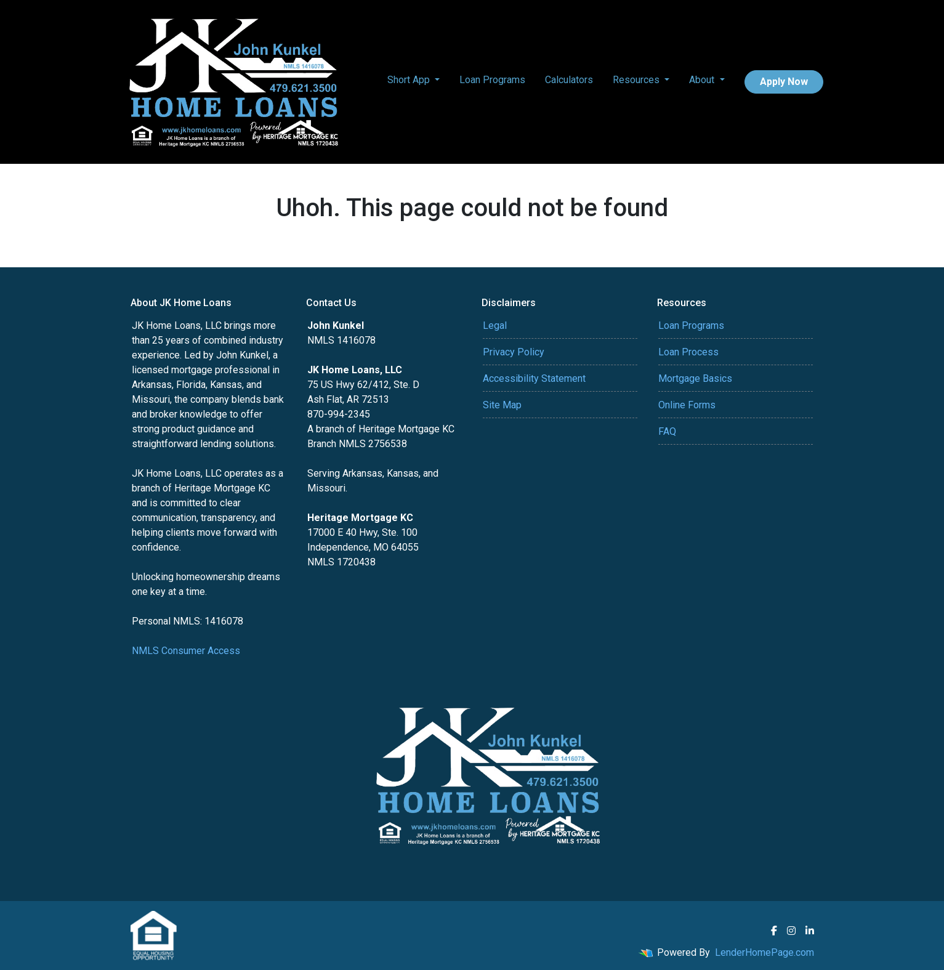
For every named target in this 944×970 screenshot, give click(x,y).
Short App (409, 80)
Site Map (502, 405)
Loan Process (688, 352)
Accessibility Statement (534, 378)
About (703, 80)
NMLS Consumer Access (186, 651)
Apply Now (784, 81)
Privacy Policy (513, 352)
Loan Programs (492, 80)
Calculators (569, 80)
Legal (495, 325)
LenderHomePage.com (764, 952)
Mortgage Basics (695, 378)
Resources (637, 80)
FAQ (667, 431)
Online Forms (687, 405)
